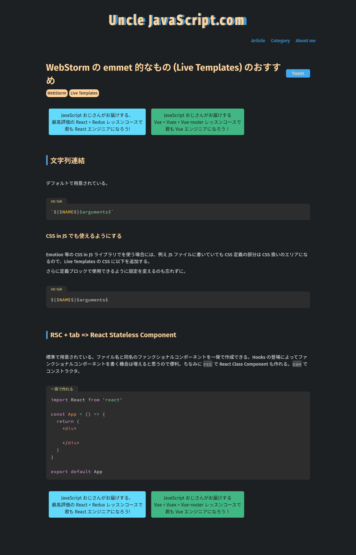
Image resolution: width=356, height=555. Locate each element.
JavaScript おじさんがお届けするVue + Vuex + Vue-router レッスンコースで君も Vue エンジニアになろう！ (197, 122)
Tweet (298, 73)
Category (280, 40)
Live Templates (84, 93)
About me (306, 40)
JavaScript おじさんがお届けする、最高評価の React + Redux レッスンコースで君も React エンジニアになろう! (97, 122)
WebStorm (57, 93)
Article (258, 40)
